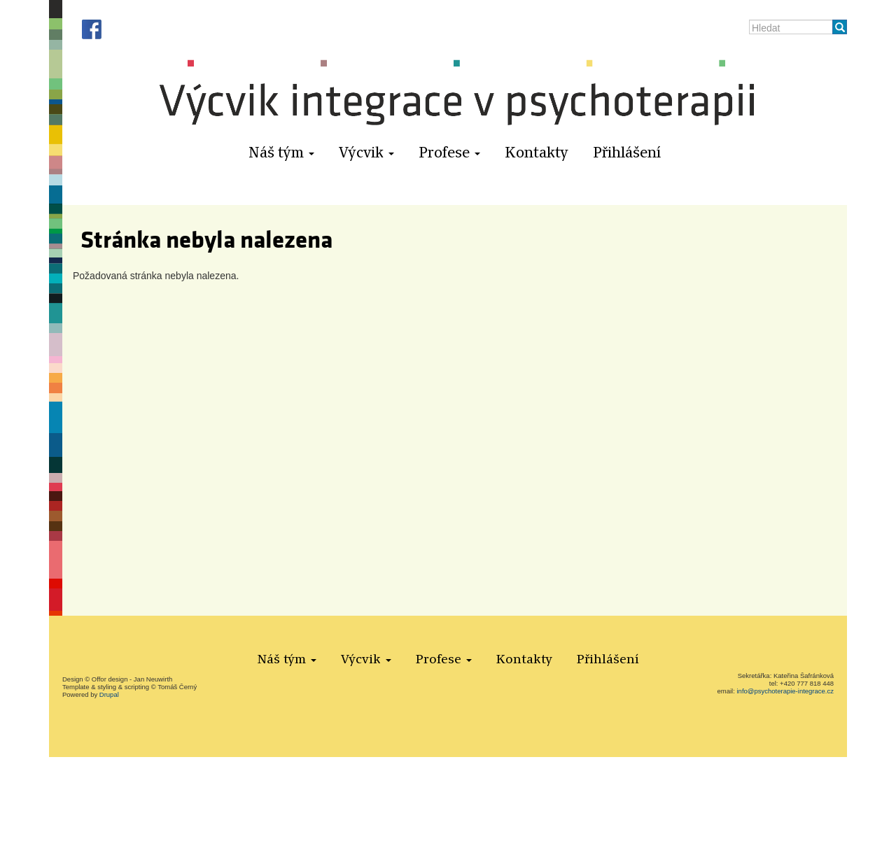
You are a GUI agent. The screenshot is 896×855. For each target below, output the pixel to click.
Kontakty (536, 153)
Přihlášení (627, 153)
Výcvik (366, 153)
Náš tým (281, 153)
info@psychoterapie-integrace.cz (785, 691)
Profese (449, 153)
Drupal (109, 694)
